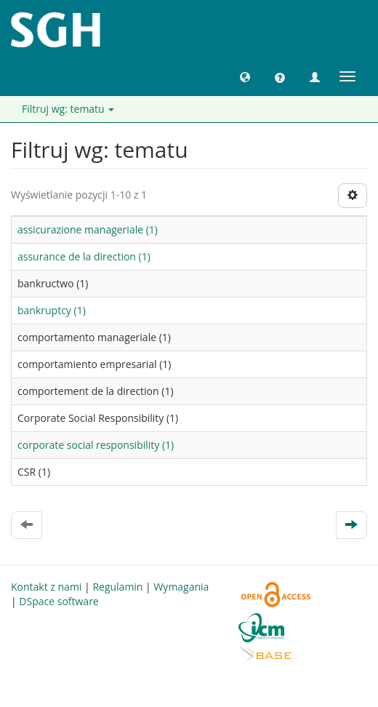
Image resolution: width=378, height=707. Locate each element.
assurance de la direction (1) (83, 256)
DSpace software (58, 601)
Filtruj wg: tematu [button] (68, 109)
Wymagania (181, 587)
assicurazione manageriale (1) (87, 229)
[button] (245, 76)
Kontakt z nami (46, 587)
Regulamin (117, 587)
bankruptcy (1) (51, 310)
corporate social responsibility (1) (95, 445)
